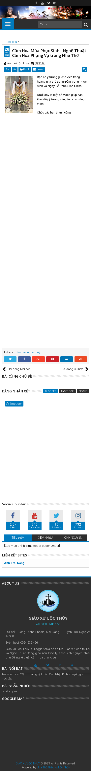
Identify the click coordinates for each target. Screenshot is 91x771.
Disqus (83, 391)
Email (38, 69)
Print (24, 69)
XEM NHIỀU (45, 537)
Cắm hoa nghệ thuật (28, 352)
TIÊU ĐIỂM (18, 537)
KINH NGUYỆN (73, 537)
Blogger (50, 391)
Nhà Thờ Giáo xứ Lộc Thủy (53, 767)
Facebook (67, 391)
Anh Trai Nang (14, 563)
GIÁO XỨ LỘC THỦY (28, 763)
